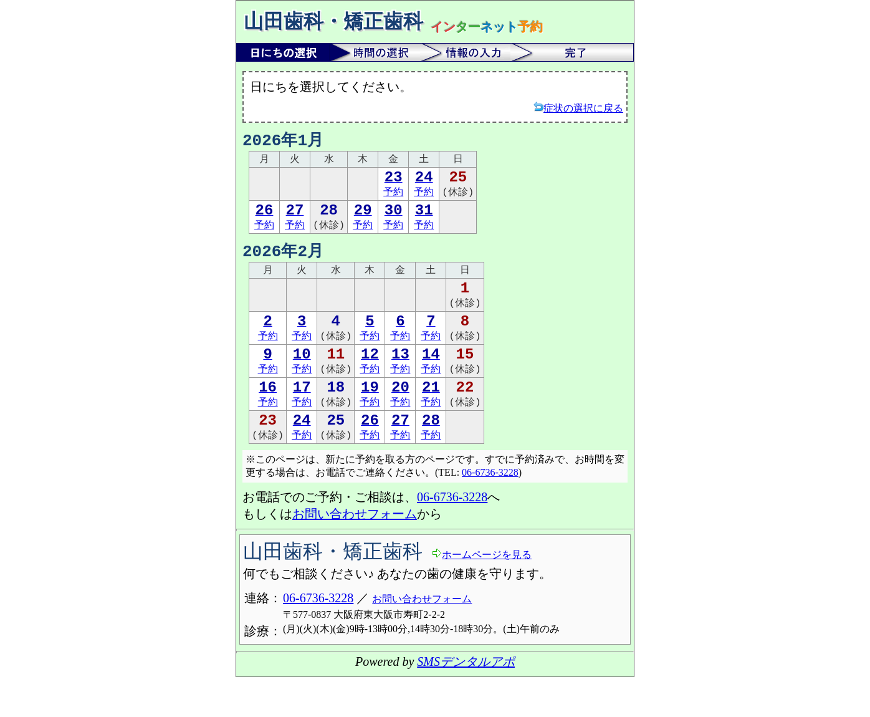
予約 (393, 188)
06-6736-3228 (490, 512)
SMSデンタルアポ (466, 701)
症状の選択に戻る (578, 107)
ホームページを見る (482, 594)
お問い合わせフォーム (354, 554)
